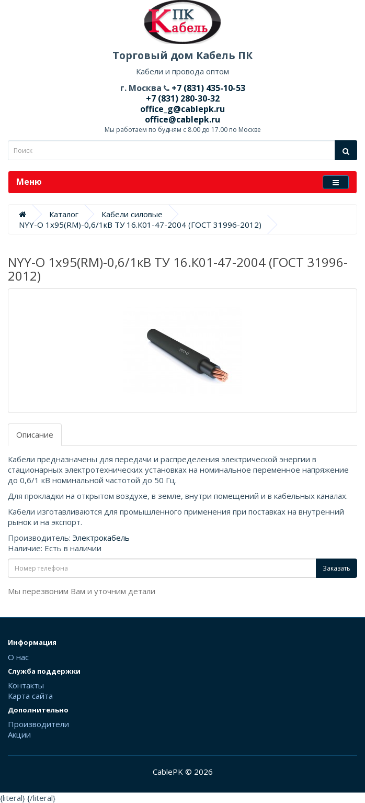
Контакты (26, 685)
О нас (18, 657)
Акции (19, 734)
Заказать (336, 568)
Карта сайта (30, 695)
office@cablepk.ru (182, 119)
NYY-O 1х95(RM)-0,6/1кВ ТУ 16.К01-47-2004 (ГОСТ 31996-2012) (140, 224)
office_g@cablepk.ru (182, 109)
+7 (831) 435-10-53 (207, 88)
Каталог (63, 214)
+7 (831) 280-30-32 (183, 98)
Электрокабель (101, 537)
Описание (34, 434)
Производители (38, 724)
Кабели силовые (132, 214)
